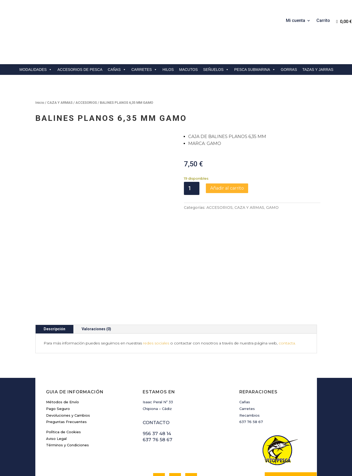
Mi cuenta (295, 21)
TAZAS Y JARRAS (318, 69)
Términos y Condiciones (67, 445)
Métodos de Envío (62, 402)
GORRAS (289, 69)
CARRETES (144, 69)
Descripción (54, 329)
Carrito (323, 21)
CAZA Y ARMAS (60, 103)
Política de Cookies (63, 432)
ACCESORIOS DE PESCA (79, 69)
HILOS (168, 69)
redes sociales (156, 343)
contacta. (287, 343)
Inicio (39, 103)
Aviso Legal (56, 438)
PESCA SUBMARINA (254, 69)
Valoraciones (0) (96, 329)
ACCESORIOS (86, 103)
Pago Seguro (58, 408)
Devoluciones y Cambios (68, 415)
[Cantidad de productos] (191, 188)
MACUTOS (188, 69)
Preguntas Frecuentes (66, 422)
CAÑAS (117, 69)
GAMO (272, 207)
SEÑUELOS (216, 69)
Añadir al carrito (227, 188)
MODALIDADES (36, 69)
